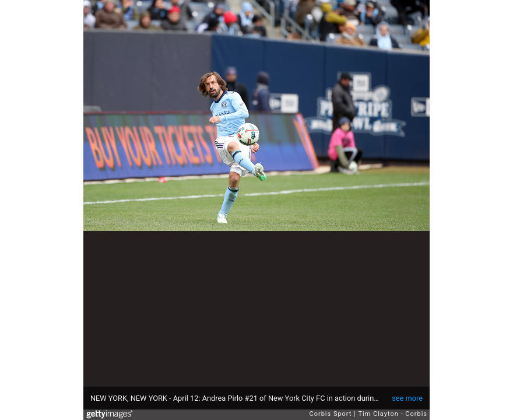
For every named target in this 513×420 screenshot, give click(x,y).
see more (407, 398)
